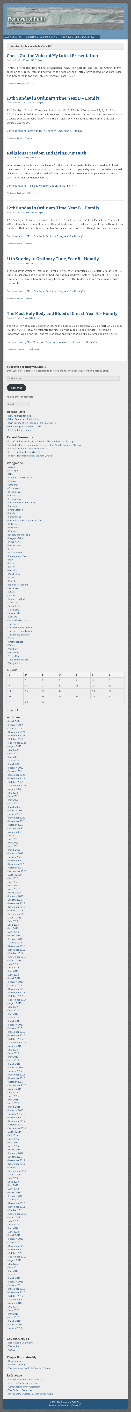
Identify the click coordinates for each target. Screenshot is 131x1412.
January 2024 (15, 728)
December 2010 (16, 1288)
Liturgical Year (15, 552)
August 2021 (14, 831)
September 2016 (17, 1042)
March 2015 (14, 1106)
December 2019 (16, 903)
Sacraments (14, 588)
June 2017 (13, 1010)
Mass (11, 563)
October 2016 (15, 1038)
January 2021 (15, 856)
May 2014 (13, 1142)
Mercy (11, 566)
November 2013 (16, 1163)
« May (10, 710)
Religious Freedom (18, 584)
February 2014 (15, 1153)
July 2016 (13, 1049)
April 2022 (13, 803)
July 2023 (13, 749)
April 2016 (13, 1060)
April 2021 (13, 846)
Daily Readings (15, 1361)
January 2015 (15, 1113)
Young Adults (15, 663)
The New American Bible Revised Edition (29, 1368)
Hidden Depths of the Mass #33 (24, 426)
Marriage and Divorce (19, 556)
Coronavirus (14, 488)
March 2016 (14, 1063)
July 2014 (13, 1135)
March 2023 (14, 764)
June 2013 (13, 1181)
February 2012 (15, 1238)
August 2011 (14, 1260)
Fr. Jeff (17, 60)
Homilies (20, 138)
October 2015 (15, 1081)
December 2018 (16, 946)
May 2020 (13, 885)
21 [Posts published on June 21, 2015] (10, 696)
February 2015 (15, 1110)
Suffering (13, 616)
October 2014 (15, 1124)
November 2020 (16, 864)
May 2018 (13, 971)
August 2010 (15, 1303)
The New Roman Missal (20, 627)
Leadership (14, 545)
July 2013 (13, 1178)
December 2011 (16, 1245)
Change (12, 481)
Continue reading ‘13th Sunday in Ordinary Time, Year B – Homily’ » (46, 130)
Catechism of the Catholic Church (25, 1379)
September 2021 (17, 828)
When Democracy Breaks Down (24, 419)
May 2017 (13, 1013)
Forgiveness (14, 516)
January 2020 (15, 899)
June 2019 (13, 924)
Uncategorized (22, 83)
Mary (10, 559)
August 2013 (14, 1174)
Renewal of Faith (16, 1364)
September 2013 (17, 1171)
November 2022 (16, 778)
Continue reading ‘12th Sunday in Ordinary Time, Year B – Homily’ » (46, 236)
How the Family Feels (30, 452)
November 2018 (16, 949)
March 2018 (14, 978)
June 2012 (13, 1224)
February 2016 (15, 1067)
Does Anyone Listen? (38, 448)
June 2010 (13, 1310)
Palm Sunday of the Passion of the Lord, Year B (32, 422)
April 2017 (13, 1017)
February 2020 (16, 896)
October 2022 (15, 782)
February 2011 (15, 1281)
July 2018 (13, 964)
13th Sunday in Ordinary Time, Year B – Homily (53, 98)
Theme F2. (77, 1405)
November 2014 (16, 1121)
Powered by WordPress (59, 1405)
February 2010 (16, 1324)
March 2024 (14, 721)
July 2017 (13, 1006)
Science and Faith (17, 598)
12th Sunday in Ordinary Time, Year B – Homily (53, 208)
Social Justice (15, 606)
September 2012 (17, 1213)
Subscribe (16, 387)
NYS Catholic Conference (21, 1342)
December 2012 (16, 1203)
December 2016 (16, 1031)
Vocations (13, 648)
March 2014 (14, 1149)
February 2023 (15, 767)
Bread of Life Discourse (20, 477)
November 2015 (16, 1078)
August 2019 (14, 917)
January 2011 (15, 1285)
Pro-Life (12, 581)
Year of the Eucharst (18, 659)
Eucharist (20, 349)
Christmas (13, 484)
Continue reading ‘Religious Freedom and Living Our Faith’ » (41, 185)
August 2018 (14, 960)
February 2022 (15, 810)
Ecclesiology (14, 499)
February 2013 (15, 1196)
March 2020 (14, 892)
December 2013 (16, 1160)
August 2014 (14, 1131)
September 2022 (17, 785)
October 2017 (15, 996)
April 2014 (13, 1146)
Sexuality (12, 602)
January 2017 (15, 1028)
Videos (12, 645)
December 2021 (16, 817)
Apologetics (14, 470)
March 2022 (14, 806)
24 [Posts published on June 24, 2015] (60, 696)
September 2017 (17, 999)
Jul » (17, 710)
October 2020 (15, 867)
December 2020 (16, 860)
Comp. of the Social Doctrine (23, 1383)
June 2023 (13, 753)
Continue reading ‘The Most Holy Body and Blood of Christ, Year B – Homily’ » (52, 342)
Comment (33, 83)
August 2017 (14, 1003)
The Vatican (14, 1346)
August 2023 (14, 746)
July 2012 (13, 1220)
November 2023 (16, 735)
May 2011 (13, 1270)
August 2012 (14, 1217)
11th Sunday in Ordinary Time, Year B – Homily (53, 258)
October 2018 (15, 953)
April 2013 (13, 1188)
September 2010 (17, 1299)
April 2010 (13, 1317)
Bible (10, 474)
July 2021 (13, 835)
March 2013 (14, 1192)
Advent (12, 466)
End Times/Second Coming (22, 502)
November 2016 (16, 1035)
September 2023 (17, 742)
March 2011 (14, 1278)
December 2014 (16, 1117)
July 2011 (13, 1263)
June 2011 (13, 1267)
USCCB (11, 1349)
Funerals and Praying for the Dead (25, 520)
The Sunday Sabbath (18, 634)
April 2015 (13, 1103)
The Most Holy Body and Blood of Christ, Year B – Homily (62, 313)
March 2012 (14, 1235)
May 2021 (13, 842)
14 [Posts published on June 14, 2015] (10, 691)
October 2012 (15, 1210)
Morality (12, 570)
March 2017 (14, 1021)
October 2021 (15, 824)
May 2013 (13, 1185)
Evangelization (15, 509)
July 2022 (13, 792)
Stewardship (14, 613)
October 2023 (15, 739)
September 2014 (17, 1128)
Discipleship (14, 491)
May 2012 (13, 1228)
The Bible (13, 623)
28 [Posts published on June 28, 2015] (10, 701)
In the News (14, 541)
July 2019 (13, 921)
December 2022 (16, 774)
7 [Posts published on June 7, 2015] (9, 685)
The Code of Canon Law (20, 1390)
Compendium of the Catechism (24, 1386)
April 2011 (13, 1274)
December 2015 (16, 1074)
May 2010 (13, 1313)
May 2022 (13, 799)
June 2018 (13, 967)
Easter (11, 495)
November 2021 (16, 821)
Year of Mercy (15, 656)
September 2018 (17, 956)
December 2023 (16, 732)
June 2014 (13, 1138)
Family (11, 513)
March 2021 (14, 849)
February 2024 (15, 724)
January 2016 (15, 1071)
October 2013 (15, 1167)
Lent (10, 548)
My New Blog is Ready (19, 430)
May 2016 (13, 1056)
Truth (11, 638)
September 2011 (17, 1256)
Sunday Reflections (18, 620)
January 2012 (15, 1242)
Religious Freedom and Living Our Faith (46, 153)
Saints (11, 591)
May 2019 (13, 928)
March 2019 (14, 935)
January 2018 (15, 985)
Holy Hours (14, 524)
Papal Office (14, 573)
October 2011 (15, 1253)
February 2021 (15, 853)
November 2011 (16, 1249)
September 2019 (17, 914)
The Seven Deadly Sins (20, 631)
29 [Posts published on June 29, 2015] (26, 701)
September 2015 (17, 1085)
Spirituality (13, 609)
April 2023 (13, 760)
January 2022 (15, 814)
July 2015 (13, 1092)
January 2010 (15, 1328)
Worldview (13, 652)
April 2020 (13, 889)
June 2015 (13, 1096)
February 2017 (15, 1024)
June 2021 (13, 839)
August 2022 (14, 789)
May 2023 (13, 757)
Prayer (11, 577)
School (11, 595)
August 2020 (15, 874)
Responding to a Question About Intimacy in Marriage (46, 441)
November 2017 (16, 992)
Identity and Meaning (19, 534)
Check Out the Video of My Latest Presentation (52, 55)
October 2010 (15, 1295)
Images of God (16, 538)
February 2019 (15, 939)
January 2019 (15, 942)
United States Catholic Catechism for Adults (30, 1393)
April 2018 (13, 974)
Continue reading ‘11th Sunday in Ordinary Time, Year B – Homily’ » (46, 291)
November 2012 (16, 1206)
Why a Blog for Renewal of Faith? (79, 37)
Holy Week (13, 527)
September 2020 (17, 871)
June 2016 (13, 1053)
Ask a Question (13, 37)
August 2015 (14, 1088)
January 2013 (15, 1199)
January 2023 (15, 771)
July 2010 (13, 1306)
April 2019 (13, 931)
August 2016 (14, 1046)
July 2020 (13, 878)
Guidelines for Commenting (41, 37)
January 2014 (15, 1156)
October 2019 (15, 910)
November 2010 (16, 1292)
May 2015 (13, 1099)
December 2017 (16, 989)
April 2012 (13, 1231)
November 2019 (16, 906)
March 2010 (14, 1320)
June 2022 (13, 796)
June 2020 (13, 881)
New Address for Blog (19, 415)
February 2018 (15, 981)
